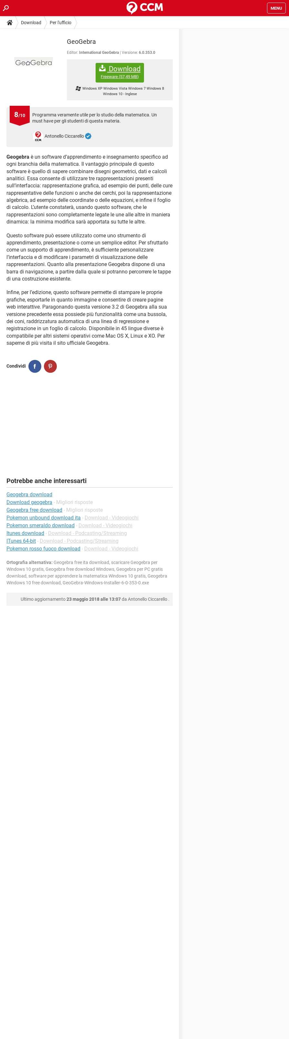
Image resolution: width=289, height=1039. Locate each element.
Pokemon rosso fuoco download (43, 549)
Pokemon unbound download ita (43, 518)
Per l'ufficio (60, 22)
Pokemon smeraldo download (40, 525)
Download (31, 22)
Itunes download (25, 533)
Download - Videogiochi (112, 518)
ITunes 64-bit (21, 541)
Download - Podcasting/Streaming (87, 533)
